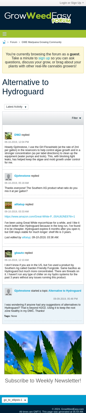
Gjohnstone (22, 175)
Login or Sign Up (72, 2)
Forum (13, 42)
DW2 (17, 134)
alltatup (19, 204)
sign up (44, 58)
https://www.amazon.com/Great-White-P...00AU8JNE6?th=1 (40, 216)
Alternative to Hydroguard (64, 290)
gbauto (19, 252)
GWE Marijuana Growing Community (41, 42)
